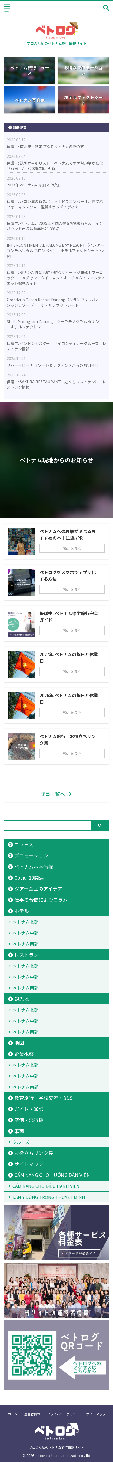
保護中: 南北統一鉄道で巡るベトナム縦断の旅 (45, 146)
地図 (19, 1042)
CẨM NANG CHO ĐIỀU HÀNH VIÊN (45, 1186)
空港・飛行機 (29, 1120)
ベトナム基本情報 (33, 866)
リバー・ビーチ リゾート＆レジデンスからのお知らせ (52, 365)
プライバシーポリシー (63, 1414)
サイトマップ (29, 1164)
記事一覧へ (56, 793)
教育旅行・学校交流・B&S (43, 1097)
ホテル (21, 910)
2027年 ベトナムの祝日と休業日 (34, 185)
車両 (19, 1131)
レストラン (26, 954)
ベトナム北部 (25, 921)
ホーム (12, 1414)
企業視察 (24, 1053)
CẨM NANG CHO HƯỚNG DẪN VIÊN (52, 1175)
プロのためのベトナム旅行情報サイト (56, 1447)
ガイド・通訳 (29, 1108)
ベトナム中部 (25, 933)
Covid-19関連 (29, 877)
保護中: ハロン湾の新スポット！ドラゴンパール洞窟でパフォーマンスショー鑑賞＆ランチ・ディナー (55, 204)
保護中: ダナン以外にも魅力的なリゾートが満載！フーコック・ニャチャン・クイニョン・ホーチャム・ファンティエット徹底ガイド (56, 278)
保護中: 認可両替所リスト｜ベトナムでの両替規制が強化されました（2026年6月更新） (55, 165)
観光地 (21, 998)
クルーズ (20, 1142)
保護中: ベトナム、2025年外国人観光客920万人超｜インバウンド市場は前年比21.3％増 (55, 226)
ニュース (24, 844)
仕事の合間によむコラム (41, 899)
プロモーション (31, 855)
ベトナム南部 (25, 944)
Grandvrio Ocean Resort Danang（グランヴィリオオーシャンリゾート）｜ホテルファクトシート (55, 302)
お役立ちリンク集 (33, 1152)
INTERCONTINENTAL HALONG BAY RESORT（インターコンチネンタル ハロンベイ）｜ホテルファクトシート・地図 (56, 250)
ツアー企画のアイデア (38, 888)
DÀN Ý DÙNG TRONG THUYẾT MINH (48, 1197)
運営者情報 (32, 1414)
